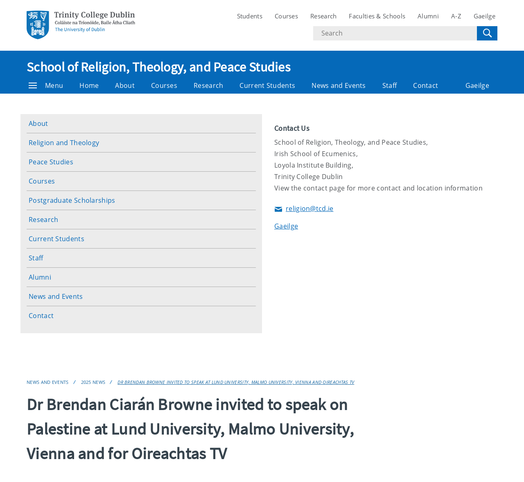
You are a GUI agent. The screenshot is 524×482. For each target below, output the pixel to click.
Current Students (267, 85)
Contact (425, 85)
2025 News (93, 382)
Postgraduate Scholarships (72, 200)
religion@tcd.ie (304, 209)
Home (89, 85)
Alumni (428, 16)
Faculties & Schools (377, 16)
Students (249, 16)
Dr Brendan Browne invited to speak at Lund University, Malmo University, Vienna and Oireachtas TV (235, 382)
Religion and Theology (64, 142)
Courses (286, 16)
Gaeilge (484, 16)
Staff (389, 85)
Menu (46, 85)
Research (323, 16)
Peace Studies (51, 161)
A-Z (456, 16)
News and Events (339, 85)
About (125, 85)
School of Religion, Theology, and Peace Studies (158, 67)
